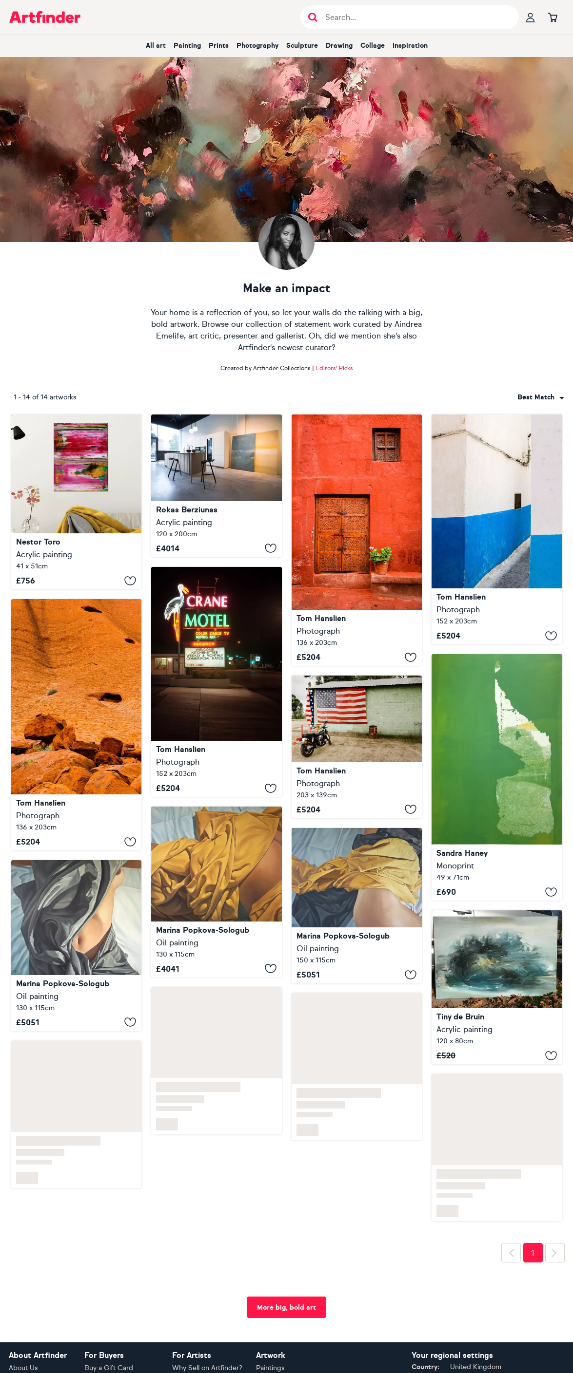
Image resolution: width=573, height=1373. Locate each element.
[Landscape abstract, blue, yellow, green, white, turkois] (497, 987)
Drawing (339, 45)
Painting (187, 45)
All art (156, 45)
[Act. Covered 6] (357, 905)
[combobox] (541, 397)
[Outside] (497, 777)
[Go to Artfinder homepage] (44, 17)
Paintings (270, 1368)
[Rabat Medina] (497, 529)
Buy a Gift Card (108, 1368)
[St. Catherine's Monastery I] (357, 540)
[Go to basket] (553, 17)
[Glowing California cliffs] (76, 501)
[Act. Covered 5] (76, 945)
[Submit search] (312, 17)
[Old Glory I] (357, 747)
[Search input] (414, 17)
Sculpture (302, 45)
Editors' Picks (334, 368)
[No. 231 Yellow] (216, 485)
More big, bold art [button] (286, 1307)
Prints (219, 45)
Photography (257, 45)
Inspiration (410, 45)
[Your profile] (530, 17)
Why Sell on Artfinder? (207, 1368)
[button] (541, 397)
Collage (372, 45)
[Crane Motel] (216, 682)
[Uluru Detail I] (76, 724)
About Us (23, 1368)
